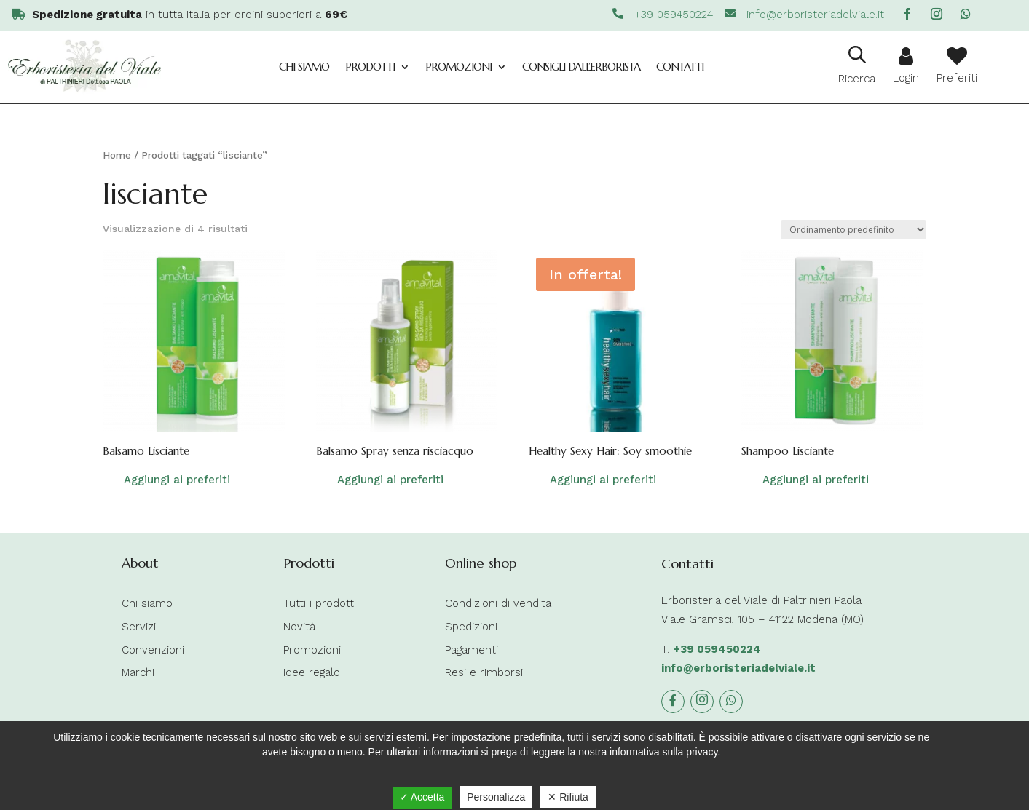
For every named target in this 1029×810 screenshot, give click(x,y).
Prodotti (370, 67)
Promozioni (458, 67)
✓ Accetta (422, 797)
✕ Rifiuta (568, 797)
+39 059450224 (717, 649)
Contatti (679, 67)
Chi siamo (304, 67)
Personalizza (496, 797)
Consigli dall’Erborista (581, 67)
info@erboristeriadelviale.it (738, 668)
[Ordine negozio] (853, 229)
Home (117, 155)
